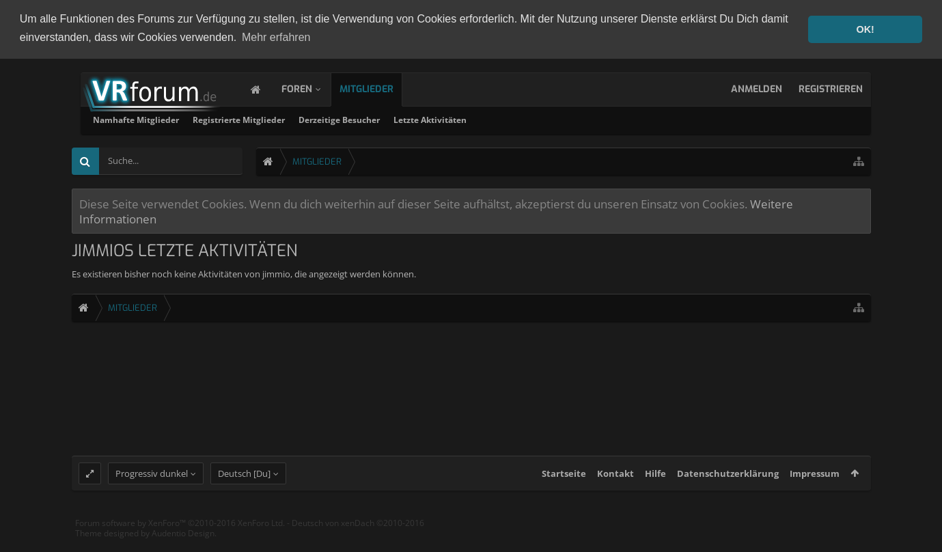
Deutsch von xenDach (358, 533)
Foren (310, 88)
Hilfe (655, 484)
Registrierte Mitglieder (414, 119)
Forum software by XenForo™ (180, 533)
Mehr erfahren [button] (276, 37)
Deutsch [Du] (244, 484)
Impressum (815, 484)
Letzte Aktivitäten (605, 119)
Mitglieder (380, 88)
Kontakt (615, 484)
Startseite (564, 484)
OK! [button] (865, 29)
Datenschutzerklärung (728, 484)
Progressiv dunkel (151, 484)
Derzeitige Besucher (514, 119)
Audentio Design (183, 544)
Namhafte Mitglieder (311, 119)
